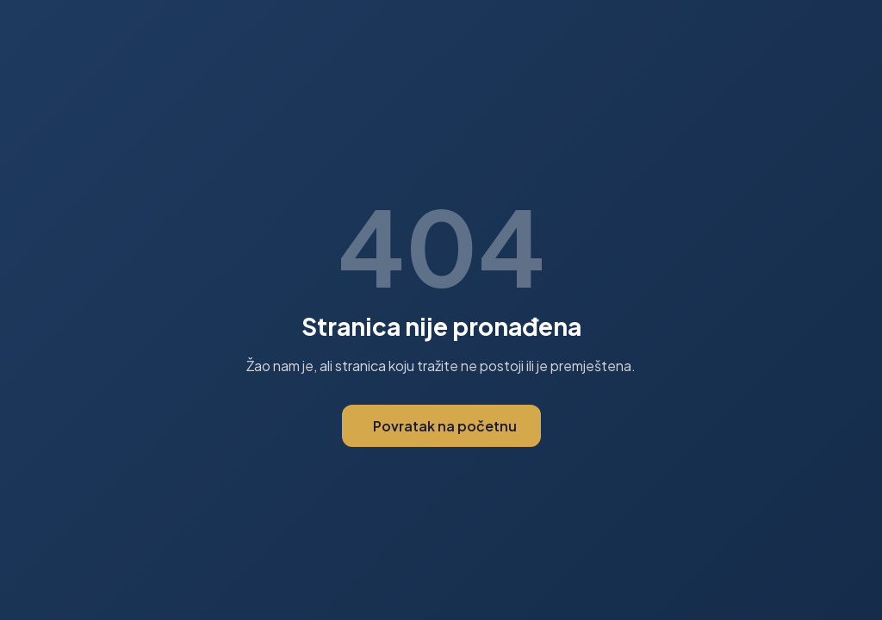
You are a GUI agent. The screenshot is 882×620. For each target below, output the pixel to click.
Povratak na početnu (445, 426)
